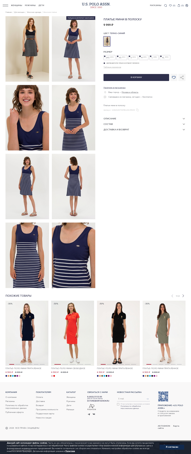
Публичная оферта (14, 412)
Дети (41, 5)
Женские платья (50, 12)
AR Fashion (164, 426)
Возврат (40, 405)
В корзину (136, 77)
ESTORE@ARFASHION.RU (98, 401)
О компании (11, 397)
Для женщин (19, 12)
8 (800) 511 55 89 (94, 397)
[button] (172, 295)
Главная (8, 12)
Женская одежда (34, 12)
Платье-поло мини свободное (68, 368)
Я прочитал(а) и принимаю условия (135, 406)
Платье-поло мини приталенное (23, 368)
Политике (70, 451)
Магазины (10, 401)
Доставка (40, 401)
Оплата (39, 397)
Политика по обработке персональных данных (16, 407)
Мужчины (30, 5)
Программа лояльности (47, 410)
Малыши (70, 410)
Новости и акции (43, 418)
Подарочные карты (45, 414)
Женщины (16, 5)
